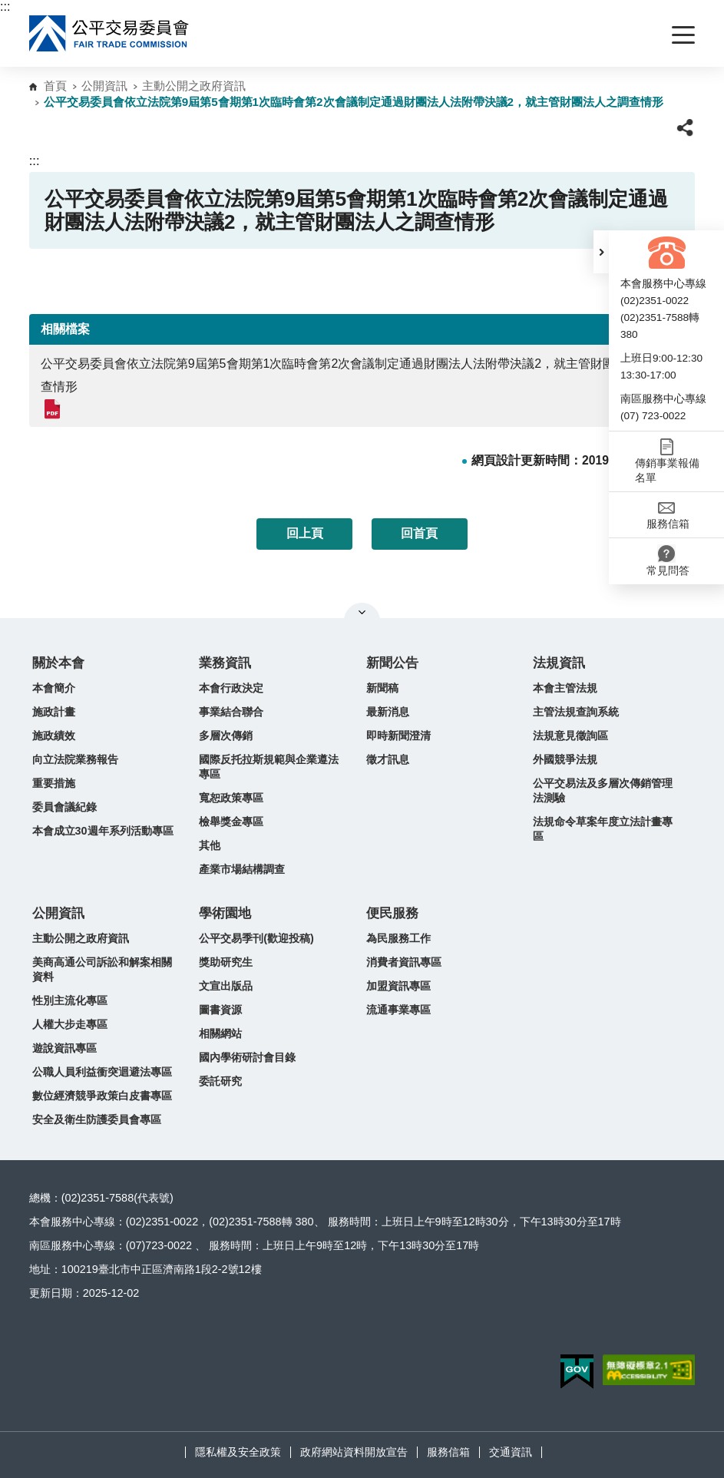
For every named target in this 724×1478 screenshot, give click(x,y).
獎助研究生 (226, 962)
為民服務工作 (398, 938)
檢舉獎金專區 (231, 821)
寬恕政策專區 (231, 798)
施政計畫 (53, 712)
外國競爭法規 (565, 759)
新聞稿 (382, 688)
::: (5, 6)
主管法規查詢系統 (576, 712)
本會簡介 (53, 688)
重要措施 (53, 783)
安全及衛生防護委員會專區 (96, 1119)
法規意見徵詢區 (570, 735)
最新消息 (387, 712)
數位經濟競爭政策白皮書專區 (102, 1095)
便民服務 (392, 913)
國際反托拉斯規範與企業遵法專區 (269, 766)
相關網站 (220, 1033)
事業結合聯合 (231, 712)
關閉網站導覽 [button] (362, 612)
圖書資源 (220, 1010)
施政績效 (53, 735)
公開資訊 (104, 85)
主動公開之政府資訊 (194, 85)
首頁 (55, 85)
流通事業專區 (398, 1010)
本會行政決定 (231, 688)
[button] (601, 251)
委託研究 (220, 1081)
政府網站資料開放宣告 (354, 1452)
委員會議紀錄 (64, 807)
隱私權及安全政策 (238, 1452)
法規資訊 (559, 663)
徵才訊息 (387, 759)
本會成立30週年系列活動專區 (103, 831)
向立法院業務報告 (75, 759)
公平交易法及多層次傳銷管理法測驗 (603, 790)
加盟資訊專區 (398, 986)
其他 (209, 845)
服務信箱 (448, 1452)
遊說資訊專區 (64, 1048)
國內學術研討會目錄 (247, 1057)
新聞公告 (392, 663)
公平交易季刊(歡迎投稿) (256, 938)
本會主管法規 (565, 688)
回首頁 (419, 533)
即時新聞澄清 (398, 735)
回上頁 (304, 533)
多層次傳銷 (226, 735)
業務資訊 (225, 663)
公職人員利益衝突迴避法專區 (102, 1072)
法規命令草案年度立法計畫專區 (603, 828)
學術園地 (225, 913)
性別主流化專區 (69, 1000)
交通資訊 (510, 1452)
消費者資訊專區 (403, 962)
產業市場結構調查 (242, 869)
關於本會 (58, 663)
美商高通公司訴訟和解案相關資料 (102, 969)
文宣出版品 (226, 986)
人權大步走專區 (69, 1024)
